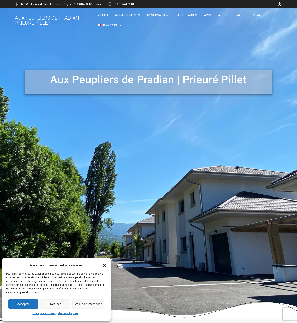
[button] (104, 265)
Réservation (158, 15)
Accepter (23, 304)
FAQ (239, 15)
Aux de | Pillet (48, 20)
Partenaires (186, 15)
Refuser (55, 304)
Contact (256, 15)
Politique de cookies (44, 313)
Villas (102, 15)
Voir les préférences (88, 304)
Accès (223, 15)
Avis (207, 15)
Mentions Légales (68, 313)
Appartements (127, 15)
